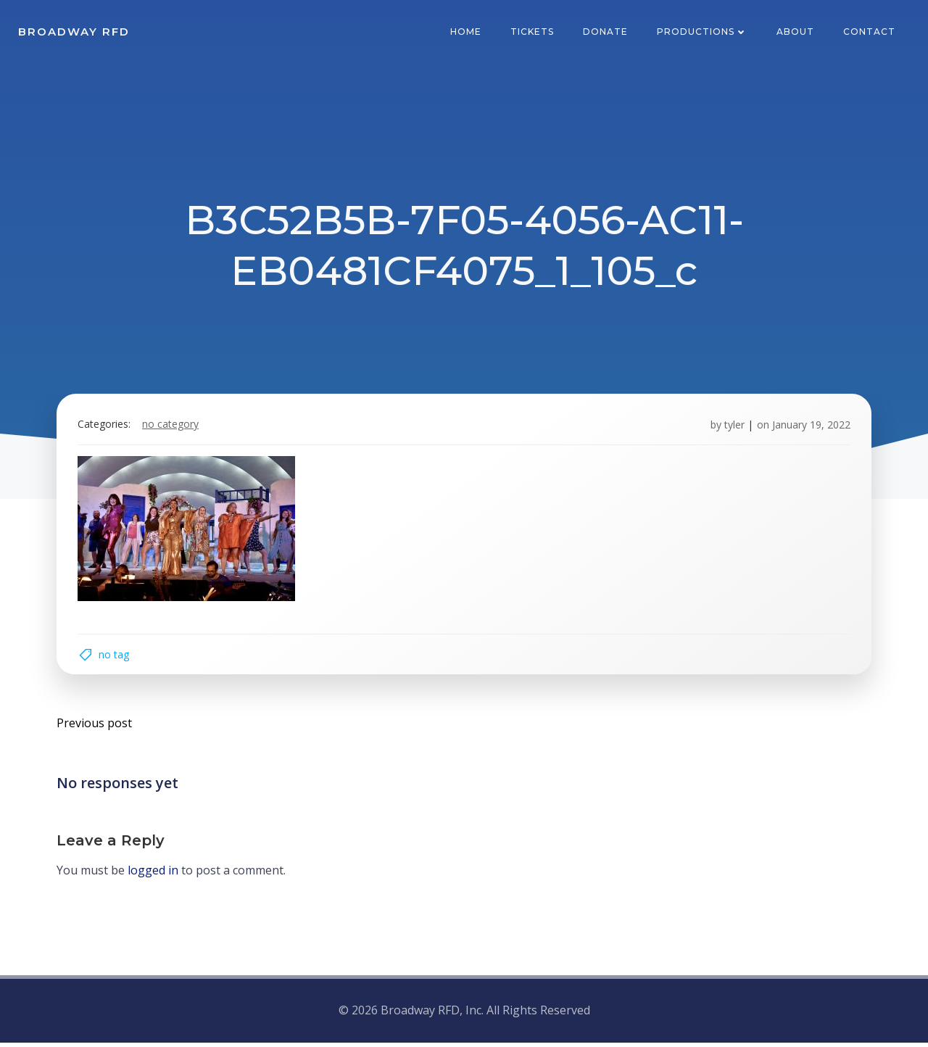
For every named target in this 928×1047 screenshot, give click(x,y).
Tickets (533, 32)
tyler (733, 427)
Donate (606, 32)
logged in (153, 875)
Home (466, 32)
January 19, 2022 (810, 427)
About (796, 32)
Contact (870, 32)
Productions (703, 32)
